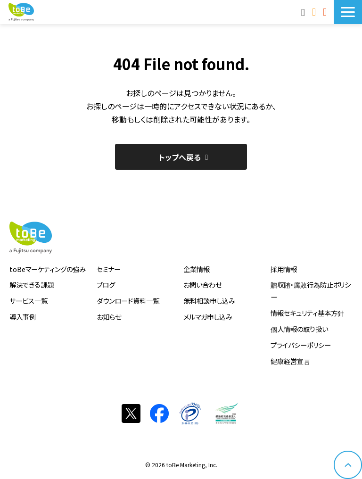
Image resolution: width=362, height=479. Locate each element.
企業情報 (196, 269)
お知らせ (109, 317)
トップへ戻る (180, 157)
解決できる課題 (31, 284)
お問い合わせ (315, 11)
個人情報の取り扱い (299, 329)
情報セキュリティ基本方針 (307, 313)
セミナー (109, 269)
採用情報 (284, 269)
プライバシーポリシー (301, 345)
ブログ (106, 284)
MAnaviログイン (304, 11)
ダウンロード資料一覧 (128, 301)
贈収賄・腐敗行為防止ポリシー (311, 291)
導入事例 (22, 317)
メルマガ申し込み (207, 317)
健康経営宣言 (290, 361)
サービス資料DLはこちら (326, 11)
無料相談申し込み (209, 301)
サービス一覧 (28, 301)
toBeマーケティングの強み (47, 269)
